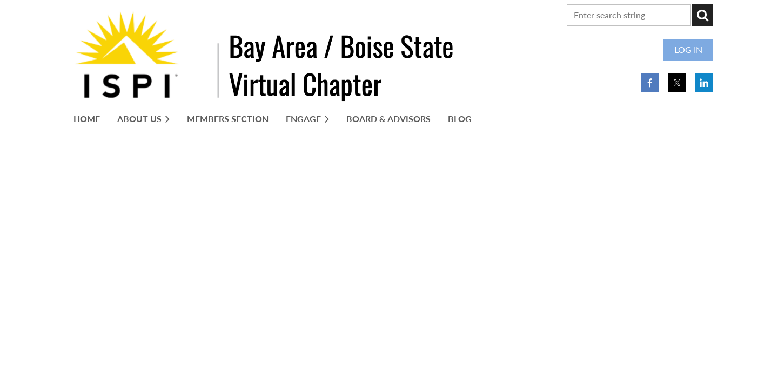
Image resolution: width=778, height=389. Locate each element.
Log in (688, 49)
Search (702, 15)
